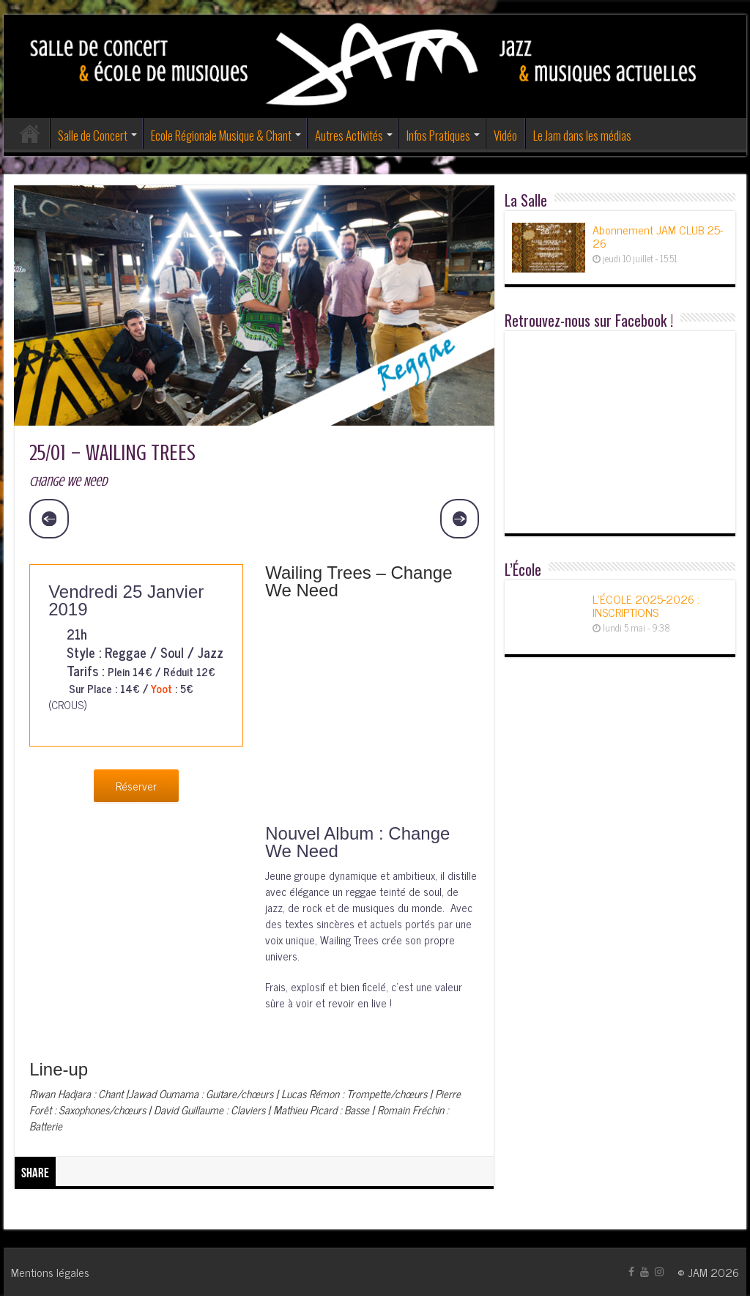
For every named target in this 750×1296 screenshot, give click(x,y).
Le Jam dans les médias (582, 135)
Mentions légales (50, 1271)
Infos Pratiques (438, 135)
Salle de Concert (92, 135)
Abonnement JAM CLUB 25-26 (658, 236)
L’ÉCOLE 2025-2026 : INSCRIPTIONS (646, 605)
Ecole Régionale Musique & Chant (221, 135)
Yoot (161, 688)
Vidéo (505, 135)
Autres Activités (349, 135)
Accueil (30, 133)
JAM (698, 1271)
